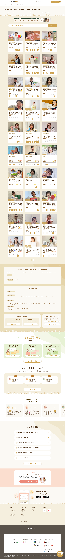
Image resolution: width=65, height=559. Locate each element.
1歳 (24, 303)
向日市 (32, 296)
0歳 (22, 303)
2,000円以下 (14, 303)
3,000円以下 (19, 303)
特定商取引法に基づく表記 (7, 556)
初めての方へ (32, 1)
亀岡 (10, 308)
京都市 (9, 296)
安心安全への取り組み (39, 1)
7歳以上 (36, 303)
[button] (6, 379)
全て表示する (10, 298)
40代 (51, 303)
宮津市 (24, 296)
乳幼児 (42, 303)
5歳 (31, 303)
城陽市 (29, 296)
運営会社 (5, 555)
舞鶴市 (15, 296)
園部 (25, 308)
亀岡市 (27, 296)
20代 (46, 303)
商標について (13, 556)
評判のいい (9, 304)
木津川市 (52, 296)
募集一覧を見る (34, 389)
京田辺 (13, 308)
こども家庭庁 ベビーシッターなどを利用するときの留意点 (51, 555)
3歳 (27, 303)
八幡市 (39, 296)
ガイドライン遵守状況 (40, 555)
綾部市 (18, 296)
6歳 (33, 303)
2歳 (25, 303)
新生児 (39, 303)
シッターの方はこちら (56, 2)
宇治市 (21, 296)
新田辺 (18, 308)
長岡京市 (35, 296)
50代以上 (54, 303)
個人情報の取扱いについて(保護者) (25, 555)
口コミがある (14, 304)
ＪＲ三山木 (21, 308)
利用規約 (8, 555)
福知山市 (12, 296)
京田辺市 (42, 296)
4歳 (29, 303)
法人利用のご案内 (46, 1)
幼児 (44, 303)
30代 (49, 303)
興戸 (15, 308)
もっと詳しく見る (34, 463)
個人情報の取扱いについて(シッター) (15, 555)
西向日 (27, 308)
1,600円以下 (10, 303)
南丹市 (49, 296)
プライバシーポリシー (34, 555)
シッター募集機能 (38, 371)
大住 (8, 308)
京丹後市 (45, 296)
